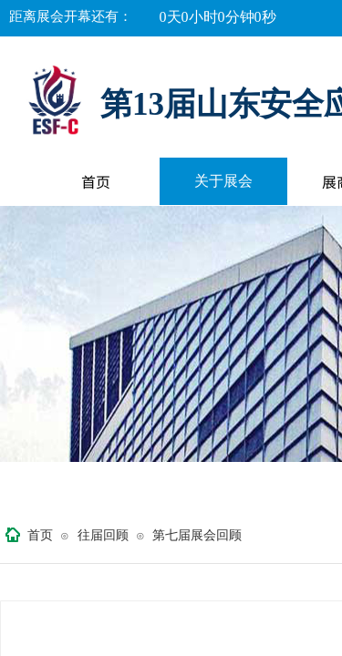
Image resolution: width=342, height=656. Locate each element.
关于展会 (223, 181)
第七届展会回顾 (197, 535)
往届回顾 (103, 535)
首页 (95, 181)
